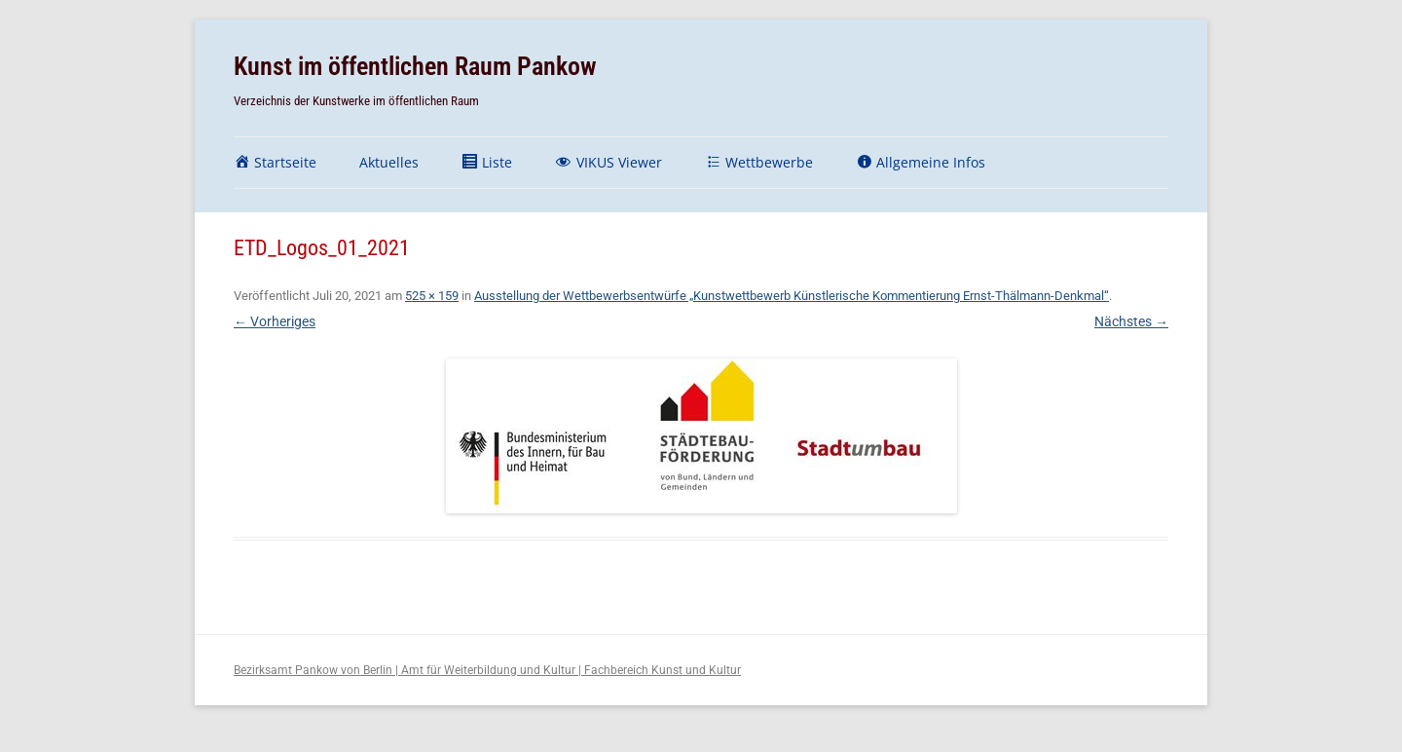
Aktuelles (389, 162)
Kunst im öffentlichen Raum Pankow (415, 66)
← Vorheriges (274, 321)
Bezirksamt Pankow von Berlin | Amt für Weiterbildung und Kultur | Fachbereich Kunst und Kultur (487, 670)
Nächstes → (1131, 321)
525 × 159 (432, 295)
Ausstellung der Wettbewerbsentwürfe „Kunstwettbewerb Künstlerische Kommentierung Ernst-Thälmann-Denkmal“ (791, 295)
